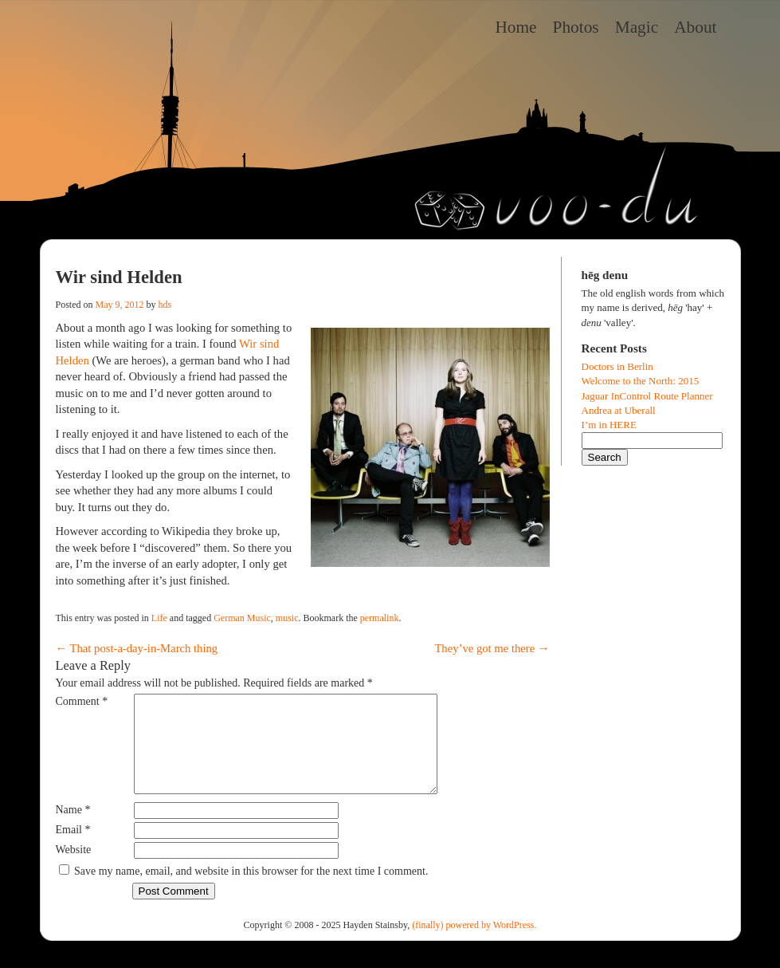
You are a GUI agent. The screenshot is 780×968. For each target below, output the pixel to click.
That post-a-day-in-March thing (137, 648)
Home (515, 27)
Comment (82, 701)
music (287, 618)
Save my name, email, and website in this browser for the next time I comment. (251, 890)
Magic (637, 27)
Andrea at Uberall (619, 410)
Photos (576, 27)
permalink (379, 618)
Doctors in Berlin (617, 366)
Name (73, 829)
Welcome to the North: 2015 (641, 381)
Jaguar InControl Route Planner (647, 396)
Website (74, 869)
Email (73, 849)
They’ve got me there (491, 648)
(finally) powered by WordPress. (474, 944)
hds (165, 304)
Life (159, 618)
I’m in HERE (609, 425)
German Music (242, 618)
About (695, 27)
